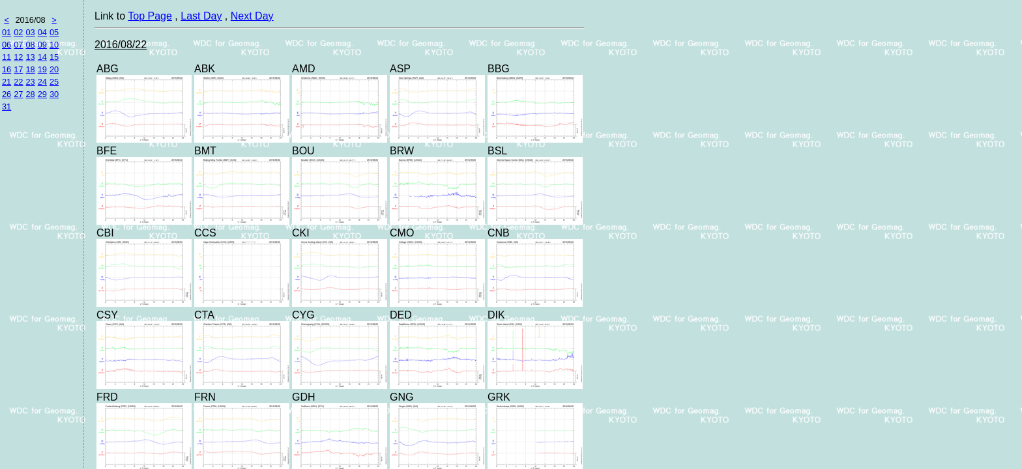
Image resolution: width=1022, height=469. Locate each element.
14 (42, 57)
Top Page (150, 15)
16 (6, 69)
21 (6, 82)
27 (18, 94)
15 (54, 57)
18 (30, 69)
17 (18, 69)
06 (6, 45)
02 (18, 32)
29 (42, 94)
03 (30, 32)
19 (42, 69)
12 (18, 57)
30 (54, 94)
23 (30, 82)
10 (54, 45)
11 (6, 57)
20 (54, 69)
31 (6, 106)
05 (54, 32)
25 (54, 82)
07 (18, 45)
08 (30, 45)
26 (6, 94)
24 (42, 82)
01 (6, 32)
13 (30, 57)
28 (30, 94)
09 (42, 45)
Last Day (201, 15)
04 (42, 32)
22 (18, 82)
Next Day (252, 15)
